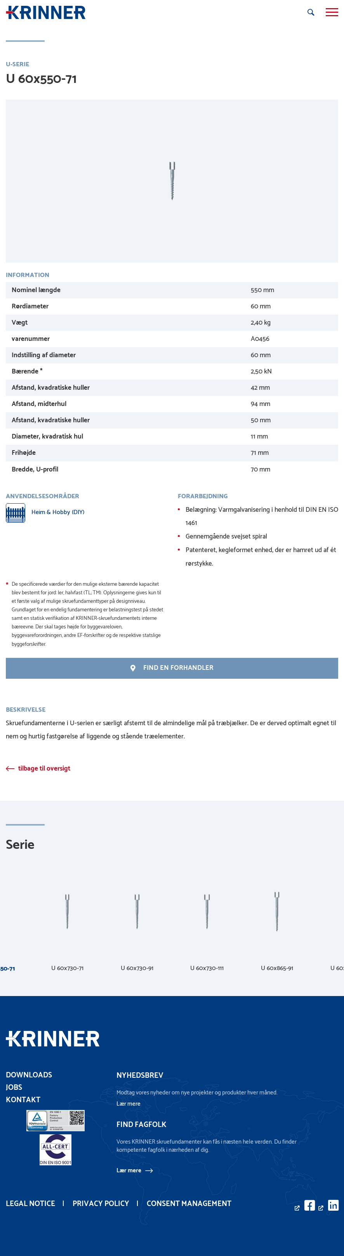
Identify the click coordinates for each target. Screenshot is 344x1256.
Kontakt (23, 1100)
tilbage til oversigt (44, 768)
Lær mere (128, 1170)
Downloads (29, 1075)
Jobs (14, 1088)
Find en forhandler (172, 667)
